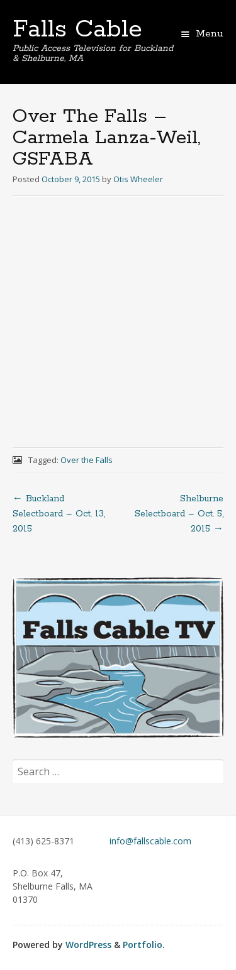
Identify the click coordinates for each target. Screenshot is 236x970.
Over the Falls (86, 460)
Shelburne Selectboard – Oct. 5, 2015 (179, 514)
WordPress (88, 945)
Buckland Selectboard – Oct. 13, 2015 (59, 514)
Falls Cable (77, 29)
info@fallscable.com (150, 841)
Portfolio (142, 945)
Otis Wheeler (138, 179)
